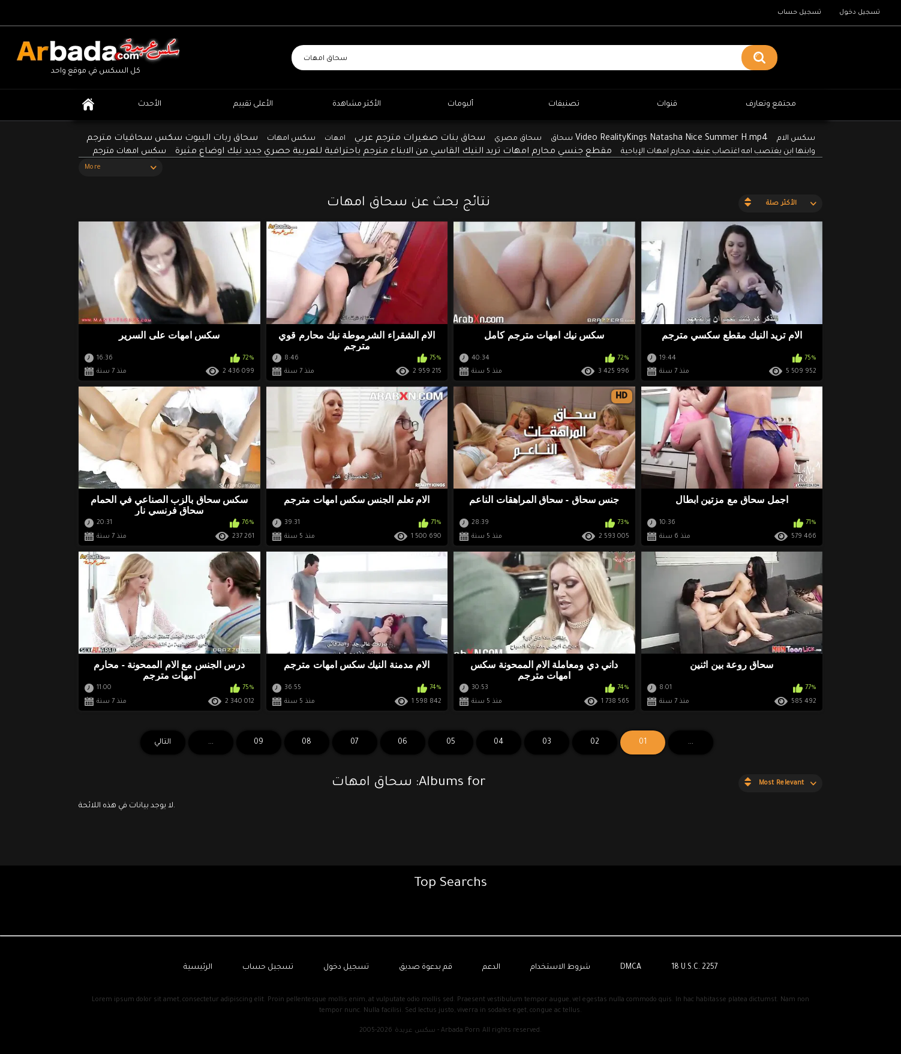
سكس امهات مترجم (129, 151)
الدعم (491, 967)
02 (594, 742)
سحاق (562, 138)
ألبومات (460, 104)
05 (450, 742)
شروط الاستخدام (560, 967)
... (211, 742)
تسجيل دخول (859, 12)
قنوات (667, 104)
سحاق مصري (518, 138)
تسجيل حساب (799, 12)
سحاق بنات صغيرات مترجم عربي (420, 138)
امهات (335, 139)
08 (306, 742)
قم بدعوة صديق (425, 967)
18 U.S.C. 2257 (694, 967)
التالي (162, 742)
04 (498, 742)
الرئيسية (88, 104)
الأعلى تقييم (253, 104)
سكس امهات (291, 138)
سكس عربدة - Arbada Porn (437, 1030)
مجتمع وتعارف (771, 104)
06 (402, 742)
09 (258, 742)
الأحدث (149, 104)
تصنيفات (563, 104)
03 (546, 742)
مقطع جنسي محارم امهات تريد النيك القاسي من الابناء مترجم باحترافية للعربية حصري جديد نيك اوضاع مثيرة (393, 152)
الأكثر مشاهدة (356, 104)
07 (354, 742)
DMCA (630, 967)
